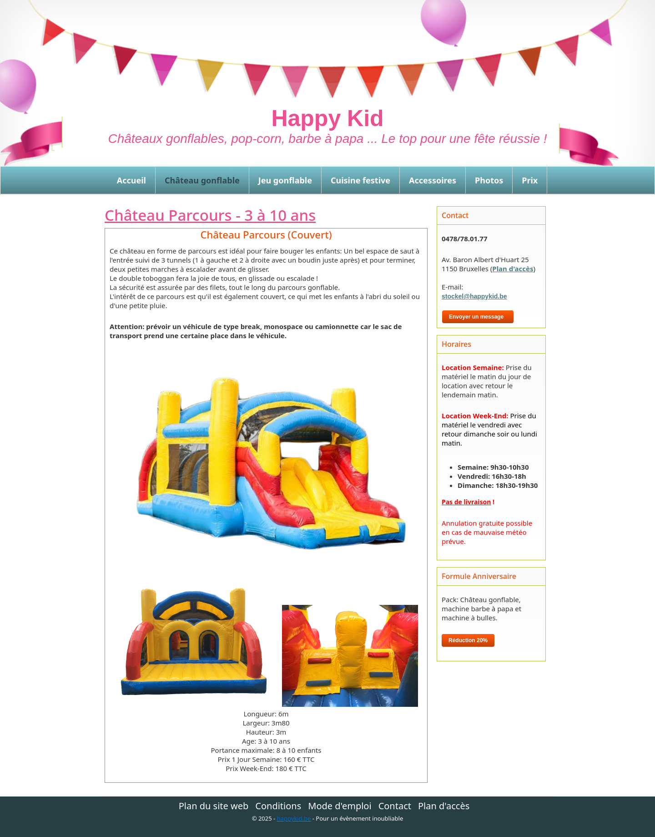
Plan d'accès (512, 268)
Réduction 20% (468, 640)
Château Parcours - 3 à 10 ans (210, 215)
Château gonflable (202, 180)
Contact (394, 806)
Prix (530, 180)
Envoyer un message (478, 317)
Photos (489, 180)
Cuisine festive (360, 180)
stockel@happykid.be (474, 296)
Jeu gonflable (285, 180)
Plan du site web (214, 806)
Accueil (131, 180)
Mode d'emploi (339, 806)
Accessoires (432, 180)
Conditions (278, 806)
